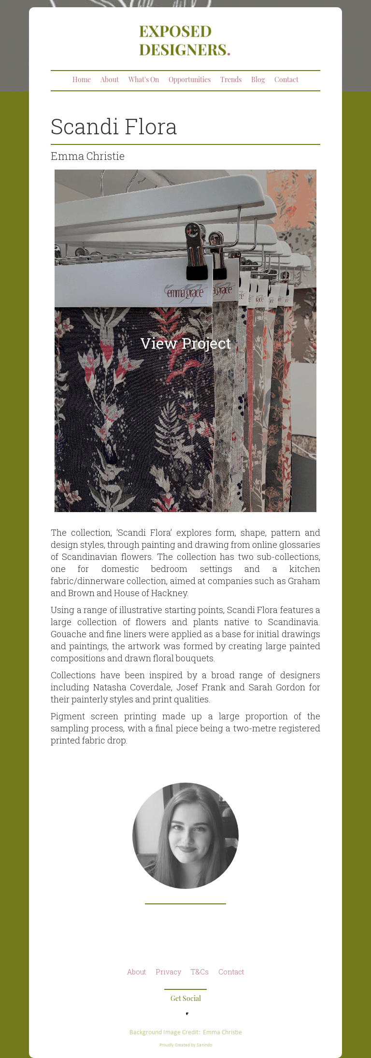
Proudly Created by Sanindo (185, 1045)
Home (81, 80)
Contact (286, 80)
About (109, 80)
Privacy (168, 971)
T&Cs (200, 971)
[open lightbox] (185, 341)
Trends (231, 80)
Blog (258, 80)
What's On (143, 80)
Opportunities (190, 80)
